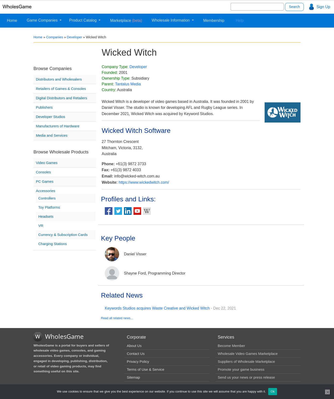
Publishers (44, 107)
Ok (273, 391)
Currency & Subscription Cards (63, 235)
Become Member (231, 346)
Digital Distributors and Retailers (61, 98)
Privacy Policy (138, 361)
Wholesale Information (171, 20)
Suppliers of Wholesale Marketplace (246, 361)
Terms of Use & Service (145, 369)
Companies (54, 37)
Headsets (45, 216)
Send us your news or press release (246, 377)
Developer (74, 37)
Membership (213, 20)
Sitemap (133, 377)
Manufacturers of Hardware (57, 126)
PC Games (44, 181)
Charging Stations (52, 244)
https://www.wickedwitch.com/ (144, 182)
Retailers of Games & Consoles (61, 89)
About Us (134, 346)
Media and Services (51, 135)
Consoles (43, 172)
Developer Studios (50, 117)
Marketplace (126, 20)
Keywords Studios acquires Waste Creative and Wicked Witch (157, 308)
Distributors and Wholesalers (59, 79)
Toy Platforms (49, 207)
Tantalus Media (128, 84)
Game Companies (43, 20)
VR (40, 225)
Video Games (47, 163)
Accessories (45, 191)
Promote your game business (241, 369)
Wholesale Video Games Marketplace (248, 354)
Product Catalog (83, 20)
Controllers (47, 198)
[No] (327, 392)
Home (12, 20)
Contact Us (136, 354)
